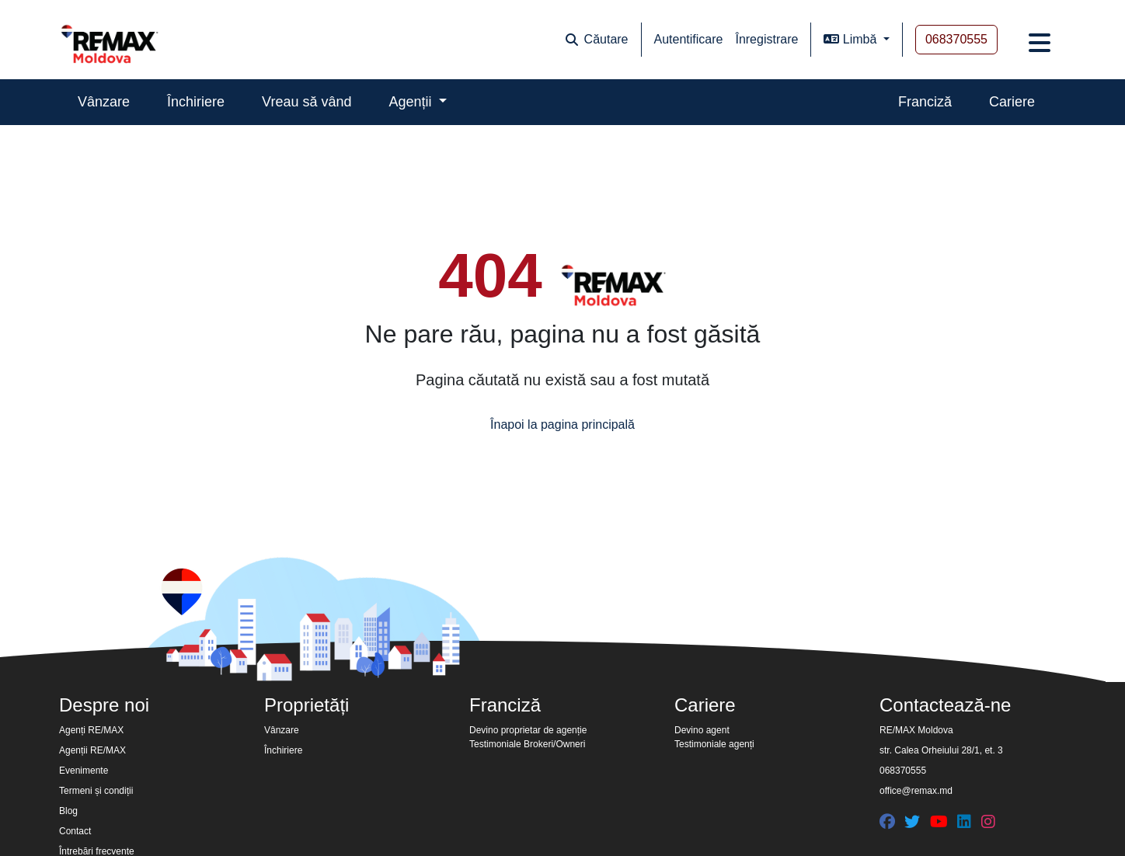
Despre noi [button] (104, 704)
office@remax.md (916, 790)
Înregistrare (766, 39)
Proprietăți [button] (306, 704)
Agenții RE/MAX (92, 750)
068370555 (956, 39)
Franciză (925, 102)
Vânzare (104, 102)
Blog (68, 811)
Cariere (1012, 102)
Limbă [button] (851, 39)
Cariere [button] (705, 704)
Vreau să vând (306, 102)
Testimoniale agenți (714, 744)
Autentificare (688, 39)
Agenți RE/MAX (91, 730)
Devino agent (702, 730)
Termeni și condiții (96, 790)
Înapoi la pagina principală (562, 423)
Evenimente (83, 770)
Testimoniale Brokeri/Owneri (527, 744)
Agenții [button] (412, 102)
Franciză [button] (505, 704)
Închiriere (196, 102)
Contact (75, 831)
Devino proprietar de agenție (528, 730)
